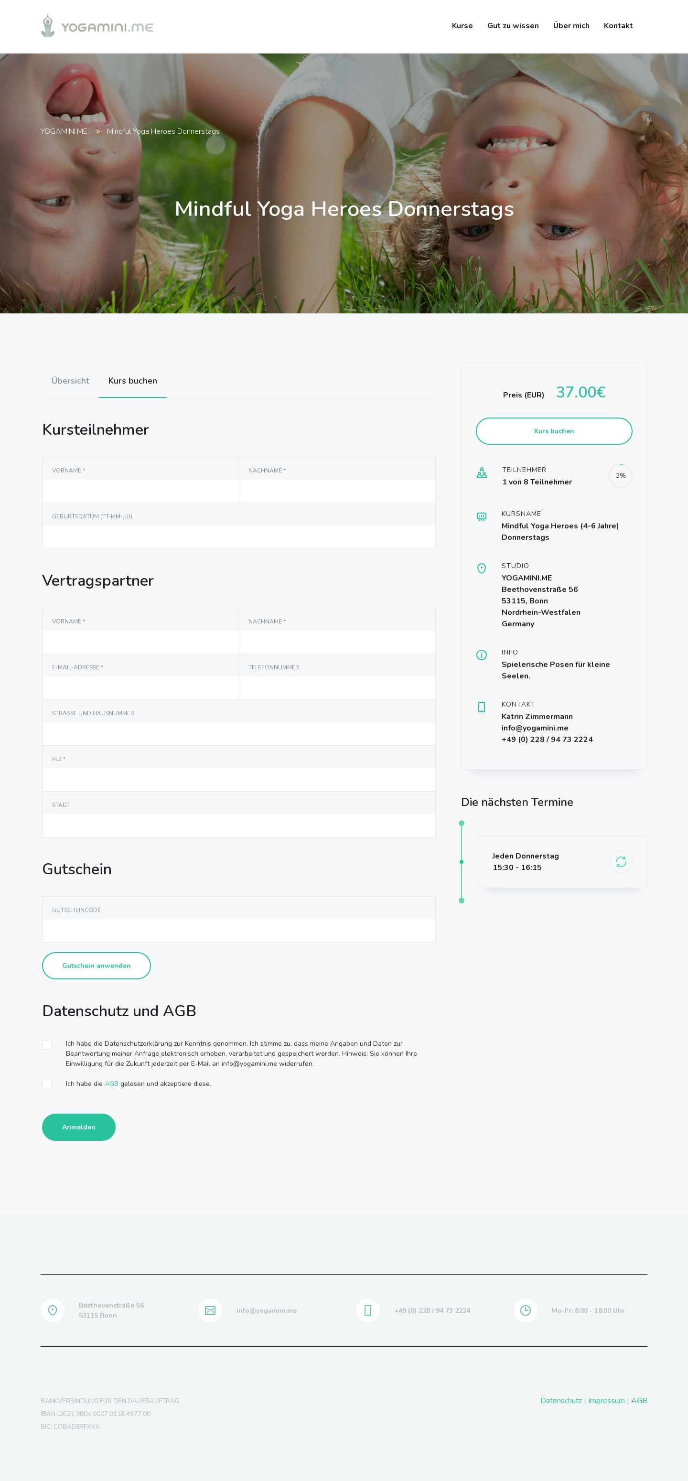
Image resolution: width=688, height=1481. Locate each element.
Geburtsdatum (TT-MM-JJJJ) (92, 516)
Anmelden (79, 1127)
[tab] (70, 381)
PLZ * (58, 759)
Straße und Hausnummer (93, 713)
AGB (111, 1083)
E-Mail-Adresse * (77, 667)
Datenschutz (561, 1400)
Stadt (61, 805)
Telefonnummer (273, 667)
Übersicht (70, 380)
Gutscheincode (76, 910)
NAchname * (267, 470)
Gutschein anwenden (96, 965)
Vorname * (68, 470)
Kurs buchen (132, 380)
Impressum (606, 1400)
